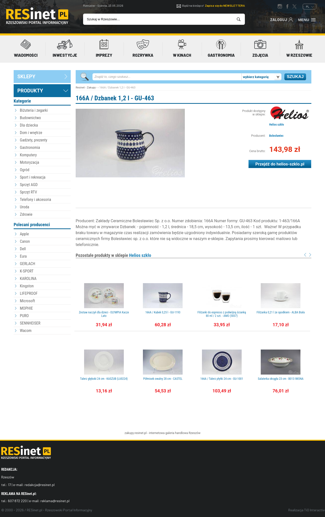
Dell (23, 248)
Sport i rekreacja (32, 177)
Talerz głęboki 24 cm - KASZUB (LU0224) (104, 379)
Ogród (24, 169)
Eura (23, 256)
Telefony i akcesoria (35, 199)
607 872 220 (17, 501)
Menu (307, 19)
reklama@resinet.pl (54, 501)
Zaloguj (281, 19)
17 (9, 485)
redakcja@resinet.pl (40, 485)
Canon (25, 241)
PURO (24, 315)
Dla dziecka (29, 125)
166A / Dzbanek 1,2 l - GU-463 (115, 98)
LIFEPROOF (29, 293)
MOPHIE (26, 308)
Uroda (24, 207)
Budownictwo (30, 117)
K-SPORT (26, 271)
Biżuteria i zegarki (34, 110)
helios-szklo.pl (290, 164)
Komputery (28, 155)
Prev (305, 255)
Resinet (80, 87)
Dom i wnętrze (31, 132)
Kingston (27, 286)
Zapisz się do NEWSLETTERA (225, 5)
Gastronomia (30, 147)
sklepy (26, 77)
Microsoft (27, 301)
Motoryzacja (29, 162)
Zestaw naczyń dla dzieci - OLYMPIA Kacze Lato (104, 314)
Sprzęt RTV (28, 192)
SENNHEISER (30, 323)
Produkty (30, 91)
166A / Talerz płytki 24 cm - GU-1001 (221, 379)
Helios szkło (276, 124)
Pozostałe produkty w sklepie (113, 255)
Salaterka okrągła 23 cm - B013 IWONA (280, 379)
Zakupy (91, 87)
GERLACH (27, 263)
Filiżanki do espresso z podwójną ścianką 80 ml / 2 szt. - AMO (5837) (221, 314)
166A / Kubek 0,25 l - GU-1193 (162, 312)
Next (310, 255)
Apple (24, 234)
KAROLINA (28, 278)
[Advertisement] (42, 363)
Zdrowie (26, 214)
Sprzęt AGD (29, 184)
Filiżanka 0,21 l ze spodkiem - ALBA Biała (281, 312)
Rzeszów (194, 433)
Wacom (26, 330)
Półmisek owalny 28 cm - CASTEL (162, 379)
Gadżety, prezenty (33, 140)
